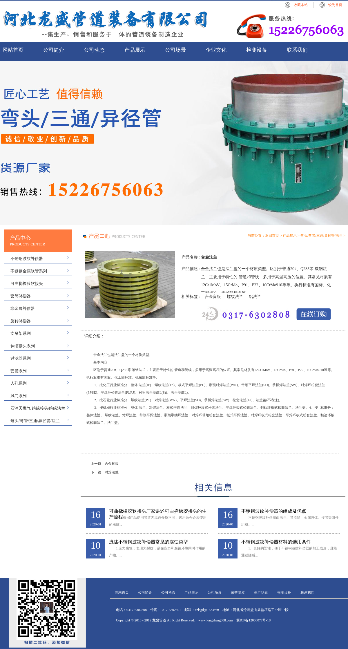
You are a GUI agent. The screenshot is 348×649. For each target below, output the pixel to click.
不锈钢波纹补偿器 (26, 258)
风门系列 (18, 396)
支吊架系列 (20, 333)
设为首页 (335, 5)
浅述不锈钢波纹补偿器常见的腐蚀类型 (148, 541)
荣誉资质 (238, 592)
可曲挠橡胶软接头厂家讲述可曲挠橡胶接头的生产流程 (157, 511)
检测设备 (256, 50)
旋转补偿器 (20, 321)
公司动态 (94, 50)
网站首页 (13, 50)
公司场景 (175, 50)
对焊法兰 (112, 472)
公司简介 (53, 50)
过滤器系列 (20, 358)
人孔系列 (18, 383)
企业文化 (216, 50)
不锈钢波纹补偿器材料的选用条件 (276, 541)
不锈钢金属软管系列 (28, 271)
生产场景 (261, 592)
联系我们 (297, 50)
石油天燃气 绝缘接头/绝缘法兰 (37, 408)
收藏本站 (301, 5)
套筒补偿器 (20, 296)
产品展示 (134, 50)
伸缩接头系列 (22, 346)
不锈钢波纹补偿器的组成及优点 (273, 511)
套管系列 (18, 371)
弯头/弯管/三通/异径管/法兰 (35, 421)
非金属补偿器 (22, 308)
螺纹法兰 (235, 296)
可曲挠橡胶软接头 (26, 283)
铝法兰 (255, 296)
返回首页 (272, 236)
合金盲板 (213, 296)
